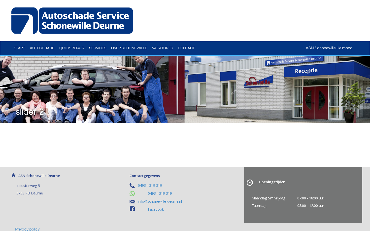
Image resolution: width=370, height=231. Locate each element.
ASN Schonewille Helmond (332, 48)
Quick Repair (71, 48)
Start (19, 48)
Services (97, 48)
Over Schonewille (129, 48)
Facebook (156, 209)
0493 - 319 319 (150, 185)
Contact (186, 48)
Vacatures (162, 48)
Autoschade (42, 48)
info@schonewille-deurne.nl (160, 201)
